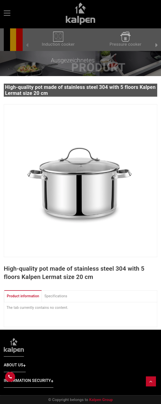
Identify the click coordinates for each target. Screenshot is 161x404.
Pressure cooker (125, 39)
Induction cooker (58, 39)
